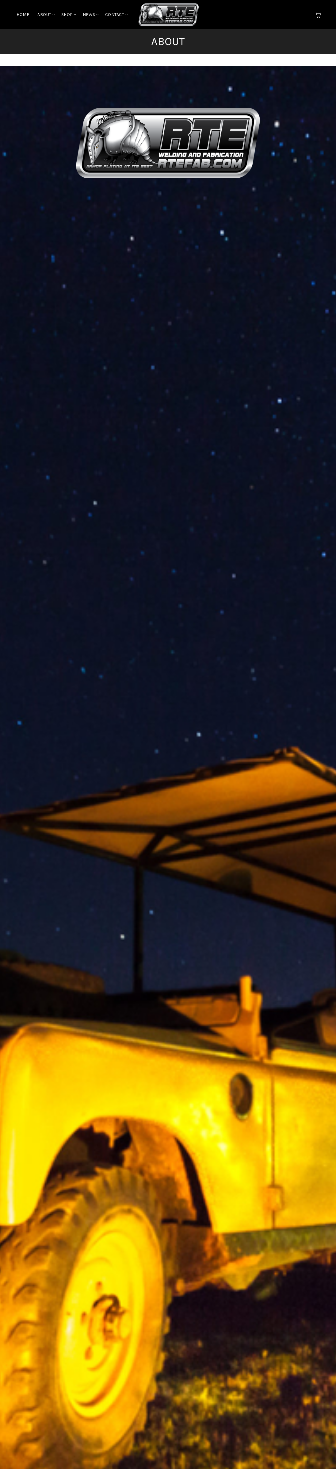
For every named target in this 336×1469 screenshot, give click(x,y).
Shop (67, 14)
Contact (114, 14)
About (44, 14)
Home (23, 14)
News (89, 14)
